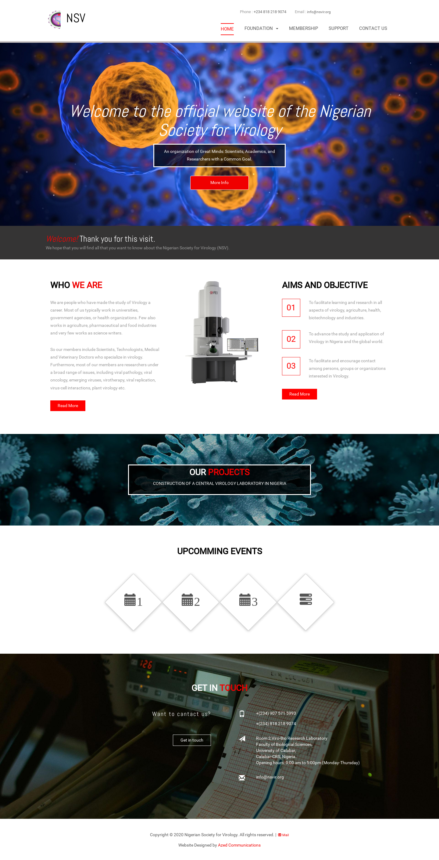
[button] (261, 28)
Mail (283, 838)
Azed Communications (239, 848)
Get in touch (191, 743)
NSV (66, 18)
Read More (68, 405)
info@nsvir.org (319, 11)
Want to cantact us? (179, 717)
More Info (220, 183)
